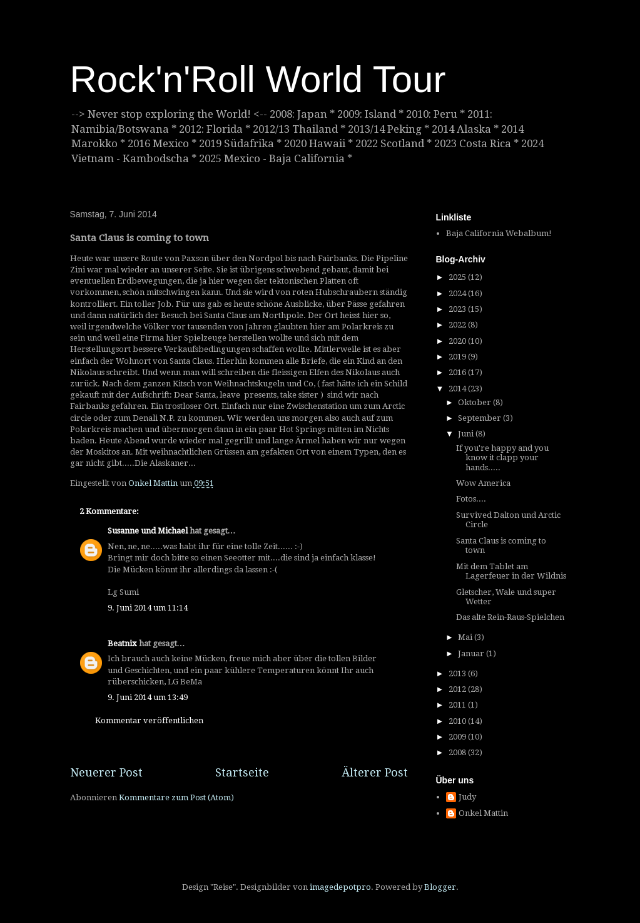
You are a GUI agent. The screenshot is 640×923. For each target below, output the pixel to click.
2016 (458, 372)
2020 (458, 341)
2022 (458, 324)
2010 (458, 721)
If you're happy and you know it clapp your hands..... (502, 457)
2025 (458, 277)
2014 (458, 388)
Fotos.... (471, 498)
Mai (466, 637)
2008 (458, 752)
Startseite (242, 772)
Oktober (475, 402)
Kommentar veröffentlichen (149, 720)
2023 (458, 309)
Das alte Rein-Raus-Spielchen (510, 617)
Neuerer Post (106, 772)
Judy (467, 797)
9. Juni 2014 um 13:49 (148, 697)
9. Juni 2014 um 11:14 (148, 607)
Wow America (483, 483)
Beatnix (122, 643)
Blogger (440, 887)
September (480, 418)
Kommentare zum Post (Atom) (176, 797)
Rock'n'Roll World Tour (258, 79)
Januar (472, 653)
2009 (458, 736)
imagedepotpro (340, 887)
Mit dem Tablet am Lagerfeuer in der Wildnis (511, 571)
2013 (458, 673)
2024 (458, 293)
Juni (466, 433)
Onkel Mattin (483, 813)
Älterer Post (375, 772)
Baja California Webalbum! (499, 233)
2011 (458, 704)
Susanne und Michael (148, 530)
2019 (458, 356)
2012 (458, 689)
